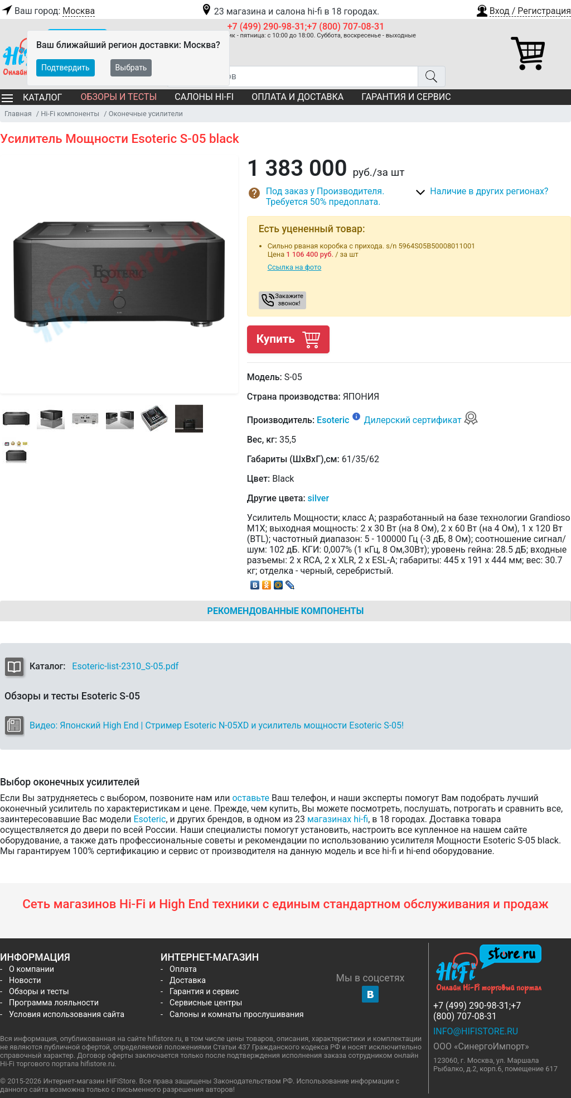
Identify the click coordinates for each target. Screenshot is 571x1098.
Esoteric (333, 420)
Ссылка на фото (295, 267)
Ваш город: (47, 11)
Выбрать (131, 67)
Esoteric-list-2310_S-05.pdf (125, 666)
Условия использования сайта (66, 1014)
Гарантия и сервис (406, 97)
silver (318, 498)
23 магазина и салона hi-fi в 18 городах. (290, 11)
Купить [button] (288, 339)
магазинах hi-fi (337, 819)
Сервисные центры (206, 1003)
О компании (31, 969)
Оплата (183, 969)
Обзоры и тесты (118, 97)
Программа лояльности (54, 1003)
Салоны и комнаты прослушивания (237, 1014)
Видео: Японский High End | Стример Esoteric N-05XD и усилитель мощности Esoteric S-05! (217, 725)
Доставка (188, 980)
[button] (523, 9)
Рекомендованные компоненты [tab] (285, 611)
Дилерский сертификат (421, 420)
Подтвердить (65, 67)
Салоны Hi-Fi (204, 97)
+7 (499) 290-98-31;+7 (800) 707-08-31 (306, 26)
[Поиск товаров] (292, 76)
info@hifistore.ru (475, 1031)
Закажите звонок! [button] (289, 300)
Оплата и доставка (297, 97)
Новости (25, 980)
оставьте (250, 798)
